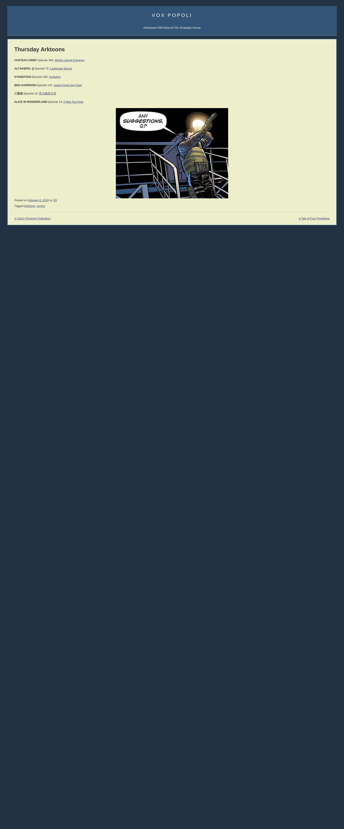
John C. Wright (288, 318)
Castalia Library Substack (23, 165)
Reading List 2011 (292, 591)
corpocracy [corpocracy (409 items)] (15, 763)
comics (105, 206)
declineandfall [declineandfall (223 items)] (30, 769)
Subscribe (317, 110)
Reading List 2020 (292, 561)
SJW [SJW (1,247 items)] (50, 800)
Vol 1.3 (11, 382)
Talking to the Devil (19, 533)
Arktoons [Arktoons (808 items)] (30, 743)
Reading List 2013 (292, 583)
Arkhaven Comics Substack (24, 171)
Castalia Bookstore (19, 195)
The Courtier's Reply (293, 717)
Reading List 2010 (292, 595)
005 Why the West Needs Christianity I (31, 304)
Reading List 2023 (292, 553)
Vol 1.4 (11, 387)
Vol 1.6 (11, 395)
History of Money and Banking (300, 395)
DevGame (13, 584)
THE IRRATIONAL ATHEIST (299, 374)
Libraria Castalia (17, 185)
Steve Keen (315, 341)
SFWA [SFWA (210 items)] (40, 801)
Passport (34, 625)
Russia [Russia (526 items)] (13, 800)
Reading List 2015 (292, 574)
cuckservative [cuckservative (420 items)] (36, 763)
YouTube (32, 329)
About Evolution (291, 734)
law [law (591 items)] (44, 783)
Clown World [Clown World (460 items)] (39, 753)
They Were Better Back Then (25, 717)
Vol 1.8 (11, 404)
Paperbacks (14, 360)
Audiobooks (14, 350)
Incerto (11, 190)
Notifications (302, 110)
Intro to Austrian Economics (298, 400)
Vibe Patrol (14, 135)
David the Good (316, 323)
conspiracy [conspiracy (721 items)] (35, 758)
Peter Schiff (36, 615)
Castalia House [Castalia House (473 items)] (35, 749)
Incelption (119, 76)
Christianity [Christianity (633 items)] (17, 753)
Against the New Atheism (298, 378)
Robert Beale (287, 345)
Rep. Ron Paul (16, 492)
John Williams (16, 477)
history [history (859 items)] (41, 778)
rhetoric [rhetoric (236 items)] (53, 795)
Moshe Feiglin (16, 437)
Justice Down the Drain (132, 85)
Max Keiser (14, 502)
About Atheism (290, 730)
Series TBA (25, 190)
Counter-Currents (18, 558)
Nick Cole (314, 309)
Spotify (38, 135)
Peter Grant (286, 336)
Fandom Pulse (290, 124)
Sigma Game (303, 105)
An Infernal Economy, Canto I (299, 418)
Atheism (286, 700)
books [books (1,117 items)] (14, 748)
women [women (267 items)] (46, 816)
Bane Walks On (290, 431)
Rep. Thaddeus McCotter (23, 497)
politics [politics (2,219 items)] (38, 794)
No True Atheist (290, 713)
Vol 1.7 (11, 400)
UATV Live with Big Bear (22, 702)
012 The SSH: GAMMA (22, 269)
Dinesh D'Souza (17, 448)
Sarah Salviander (317, 336)
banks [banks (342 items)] (55, 743)
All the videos (15, 329)
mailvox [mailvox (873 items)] (15, 789)
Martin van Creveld (290, 314)
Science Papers (17, 124)
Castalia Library (290, 119)
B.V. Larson (314, 327)
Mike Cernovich (288, 323)
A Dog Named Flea (293, 436)
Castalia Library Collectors (24, 200)
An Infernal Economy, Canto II (299, 423)
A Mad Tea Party (137, 101)
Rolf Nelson (315, 318)
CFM (304, 124)
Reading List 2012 (292, 587)
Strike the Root (16, 538)
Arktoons (286, 110)
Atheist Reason (290, 708)
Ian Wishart (14, 443)
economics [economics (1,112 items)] (19, 773)
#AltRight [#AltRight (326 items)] (13, 743)
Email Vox (14, 110)
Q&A (294, 130)
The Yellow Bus (290, 427)
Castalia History (39, 180)
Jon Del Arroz (315, 350)
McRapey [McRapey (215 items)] (29, 789)
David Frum (14, 482)
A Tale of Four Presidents (246, 218)
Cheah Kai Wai (316, 332)
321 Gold (13, 630)
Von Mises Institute (19, 635)
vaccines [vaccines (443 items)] (39, 810)
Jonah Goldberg (17, 428)
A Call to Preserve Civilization (97, 218)
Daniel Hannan (16, 432)
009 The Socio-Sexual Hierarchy (27, 284)
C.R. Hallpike (287, 350)
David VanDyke (288, 327)
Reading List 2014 (292, 578)
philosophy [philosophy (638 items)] (17, 794)
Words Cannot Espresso (134, 60)
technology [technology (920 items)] (44, 805)
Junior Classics (39, 185)
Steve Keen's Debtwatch (22, 645)
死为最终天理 (111, 93)
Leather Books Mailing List (24, 205)
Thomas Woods (17, 487)
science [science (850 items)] (28, 800)
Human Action (289, 387)
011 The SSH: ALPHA (21, 274)
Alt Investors (15, 548)
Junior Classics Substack (23, 176)
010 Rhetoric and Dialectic (24, 279)
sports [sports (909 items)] (24, 805)
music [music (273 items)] (54, 789)
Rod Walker (286, 309)
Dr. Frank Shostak (40, 620)
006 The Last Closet (20, 299)
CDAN (314, 124)
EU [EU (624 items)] (51, 773)
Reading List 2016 (292, 570)
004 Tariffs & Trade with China (26, 309)
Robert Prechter (39, 610)
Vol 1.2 (11, 378)
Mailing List (41, 195)
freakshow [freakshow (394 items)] (15, 779)
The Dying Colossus (293, 444)
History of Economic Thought (299, 383)
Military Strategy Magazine (24, 589)
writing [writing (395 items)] (56, 816)
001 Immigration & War (21, 324)
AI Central (287, 105)
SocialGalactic (312, 119)
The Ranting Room (19, 563)
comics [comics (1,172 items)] (15, 758)
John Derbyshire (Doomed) (24, 457)
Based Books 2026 (19, 711)
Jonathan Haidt (16, 468)
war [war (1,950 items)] (36, 814)
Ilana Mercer (15, 543)
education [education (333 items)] (40, 774)
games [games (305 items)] (28, 779)
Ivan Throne (286, 341)
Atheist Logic (289, 704)
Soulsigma (14, 140)
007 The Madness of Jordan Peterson (31, 294)
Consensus (288, 726)
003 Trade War (16, 314)
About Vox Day (16, 115)
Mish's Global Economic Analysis (28, 640)
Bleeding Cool (16, 523)
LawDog (313, 345)
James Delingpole (18, 452)
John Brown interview (20, 553)
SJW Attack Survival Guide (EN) (301, 273)
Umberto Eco (15, 423)
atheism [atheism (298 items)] (45, 743)
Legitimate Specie (125, 68)
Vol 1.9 (11, 408)
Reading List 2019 (292, 565)
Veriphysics (14, 120)
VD (119, 200)
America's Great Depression (298, 391)
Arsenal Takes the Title (21, 722)
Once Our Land (290, 440)
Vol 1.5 (11, 391)
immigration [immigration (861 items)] (28, 783)
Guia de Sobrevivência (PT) (298, 288)
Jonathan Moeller (317, 314)
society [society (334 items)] (12, 806)
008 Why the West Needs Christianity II (32, 289)
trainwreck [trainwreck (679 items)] (17, 810)
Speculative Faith (18, 528)
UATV (284, 115)
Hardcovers (14, 355)
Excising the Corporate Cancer (26, 706)
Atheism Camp (290, 721)
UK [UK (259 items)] (30, 810)
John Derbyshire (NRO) (22, 462)
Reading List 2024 (292, 548)
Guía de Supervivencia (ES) (298, 278)
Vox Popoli (172, 15)
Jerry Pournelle (288, 332)
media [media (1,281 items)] (42, 789)
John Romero (15, 472)
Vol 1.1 (11, 374)
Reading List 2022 (292, 557)
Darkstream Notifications (22, 144)
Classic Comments (19, 650)
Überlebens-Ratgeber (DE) (298, 283)
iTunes (27, 135)
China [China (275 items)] (52, 749)
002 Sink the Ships (19, 319)
